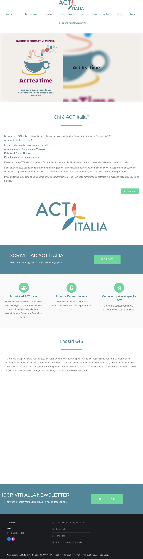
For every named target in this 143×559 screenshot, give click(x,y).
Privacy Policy (69, 555)
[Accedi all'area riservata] (71, 288)
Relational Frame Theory (17, 153)
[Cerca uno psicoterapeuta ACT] (119, 288)
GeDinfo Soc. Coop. (101, 555)
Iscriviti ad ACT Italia (24, 296)
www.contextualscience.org (17, 140)
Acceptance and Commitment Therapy (24, 149)
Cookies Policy (57, 555)
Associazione (62, 529)
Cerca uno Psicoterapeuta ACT (70, 522)
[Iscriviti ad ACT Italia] (24, 288)
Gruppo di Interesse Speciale (69, 542)
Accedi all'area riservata (71, 296)
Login (13, 3)
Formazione (61, 536)
